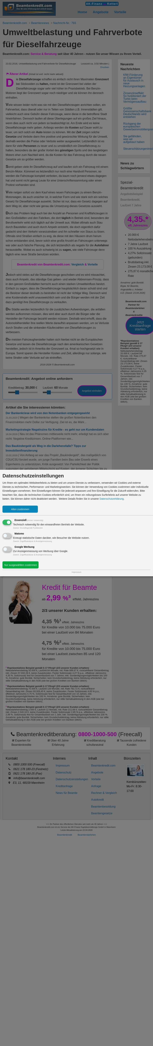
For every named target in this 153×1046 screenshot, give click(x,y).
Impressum (76, 572)
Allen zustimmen (20, 509)
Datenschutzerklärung (112, 498)
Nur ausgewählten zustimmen (20, 564)
